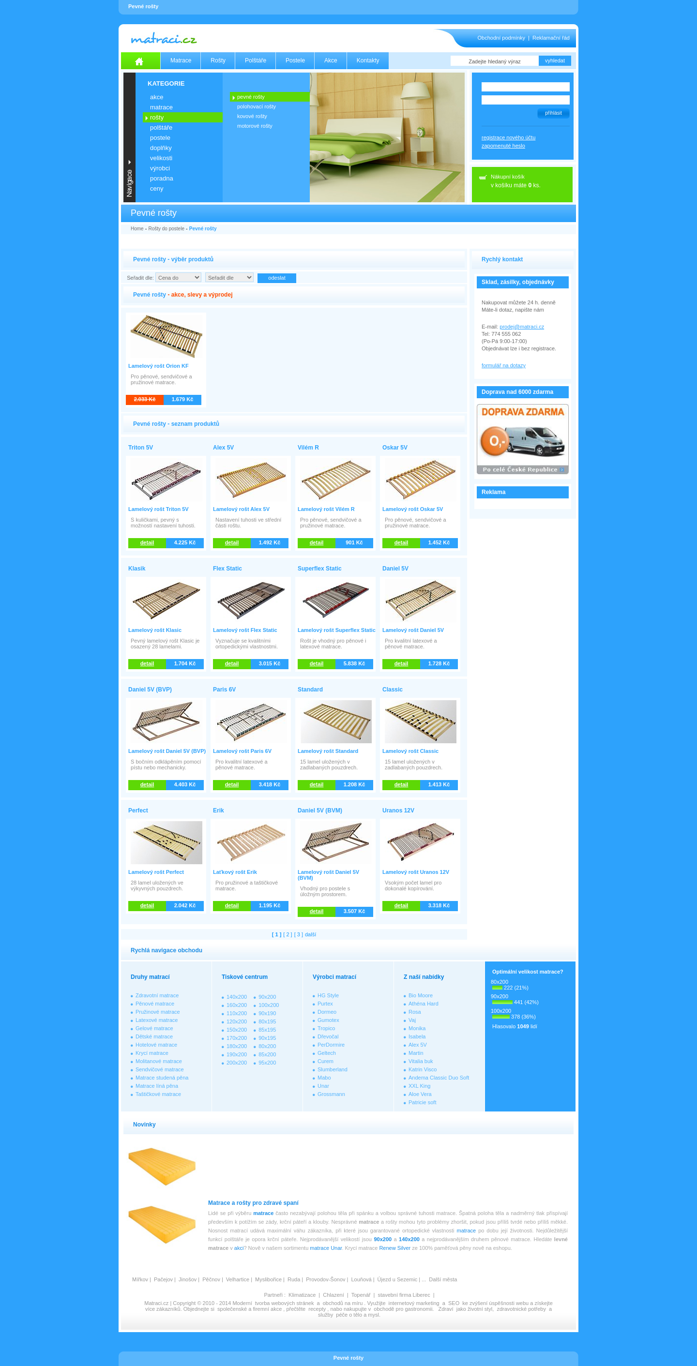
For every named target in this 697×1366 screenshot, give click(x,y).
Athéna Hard (424, 1003)
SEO (453, 1303)
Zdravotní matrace (157, 995)
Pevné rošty (203, 228)
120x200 (237, 1021)
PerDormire (331, 1045)
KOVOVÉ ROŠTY (252, 116)
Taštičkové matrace (158, 1094)
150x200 (237, 1030)
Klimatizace (302, 1295)
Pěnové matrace (155, 1003)
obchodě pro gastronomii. (404, 1309)
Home (137, 228)
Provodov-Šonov (325, 1279)
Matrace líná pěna (157, 1086)
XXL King (419, 1086)
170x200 (237, 1038)
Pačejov (163, 1279)
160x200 (237, 1005)
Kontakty (368, 60)
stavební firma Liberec (404, 1295)
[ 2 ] (287, 934)
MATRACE (161, 107)
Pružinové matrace (158, 1012)
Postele (295, 60)
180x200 (237, 1046)
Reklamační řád (551, 38)
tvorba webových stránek (284, 1303)
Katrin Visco (423, 1069)
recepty (317, 1309)
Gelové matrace (154, 1028)
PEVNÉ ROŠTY (251, 97)
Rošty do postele (166, 228)
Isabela (417, 1036)
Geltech (327, 1053)
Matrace (180, 60)
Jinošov (188, 1279)
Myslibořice (268, 1279)
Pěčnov (211, 1279)
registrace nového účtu (508, 137)
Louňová (361, 1279)
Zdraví (445, 1309)
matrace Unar (326, 1248)
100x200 (268, 1005)
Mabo (324, 1078)
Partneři (273, 1295)
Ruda (294, 1279)
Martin (416, 1053)
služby (325, 1315)
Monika (417, 1028)
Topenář (361, 1295)
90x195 (267, 1038)
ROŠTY (157, 117)
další (310, 934)
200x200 (237, 1063)
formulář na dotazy (504, 365)
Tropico (326, 1028)
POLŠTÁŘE (161, 127)
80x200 (267, 1046)
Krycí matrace (152, 1053)
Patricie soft (422, 1102)
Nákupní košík (508, 177)
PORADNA (161, 178)
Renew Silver (394, 1248)
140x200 (237, 997)
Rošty (218, 60)
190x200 (237, 1054)
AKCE (156, 97)
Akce (330, 60)
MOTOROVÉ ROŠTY (255, 126)
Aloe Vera (420, 1094)
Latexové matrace (157, 1020)
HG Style (328, 995)
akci (239, 1248)
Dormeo (327, 1012)
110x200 (237, 1013)
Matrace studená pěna (162, 1078)
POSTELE (160, 137)
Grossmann (331, 1094)
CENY (156, 188)
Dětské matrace (154, 1036)
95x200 (267, 1063)
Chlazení (333, 1295)
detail (147, 542)
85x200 (267, 1054)
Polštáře (255, 60)
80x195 (267, 1021)
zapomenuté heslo (503, 146)
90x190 (267, 1013)
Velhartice (237, 1279)
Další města (443, 1279)
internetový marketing (414, 1303)
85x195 (267, 1030)
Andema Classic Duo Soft (439, 1078)
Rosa (415, 1012)
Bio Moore (421, 995)
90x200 (267, 997)
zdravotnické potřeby (521, 1309)
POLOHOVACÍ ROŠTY (256, 106)
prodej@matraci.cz (522, 327)
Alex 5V (418, 1045)
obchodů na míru (343, 1303)
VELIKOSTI (161, 158)
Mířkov (140, 1279)
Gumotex (328, 1020)
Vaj (412, 1020)
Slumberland (333, 1069)
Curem (325, 1061)
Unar (323, 1086)
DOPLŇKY (161, 147)
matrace (263, 1213)
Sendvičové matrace (160, 1069)
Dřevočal (328, 1036)
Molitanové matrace (159, 1061)
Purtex (325, 1003)
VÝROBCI (160, 168)
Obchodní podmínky (501, 38)
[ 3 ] (298, 934)
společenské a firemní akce (249, 1309)
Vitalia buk (421, 1061)
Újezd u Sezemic (398, 1279)
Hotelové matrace (156, 1045)
